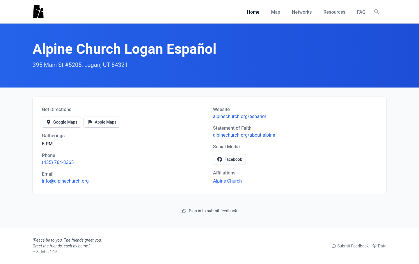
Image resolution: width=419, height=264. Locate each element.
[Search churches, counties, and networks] (376, 11)
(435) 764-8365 (58, 162)
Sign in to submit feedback (209, 210)
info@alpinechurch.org (65, 181)
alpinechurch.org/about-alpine (244, 135)
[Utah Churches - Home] (38, 12)
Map (275, 12)
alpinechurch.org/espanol (239, 116)
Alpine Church (227, 181)
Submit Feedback (350, 246)
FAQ (361, 12)
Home (253, 12)
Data (379, 246)
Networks (302, 12)
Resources (335, 12)
